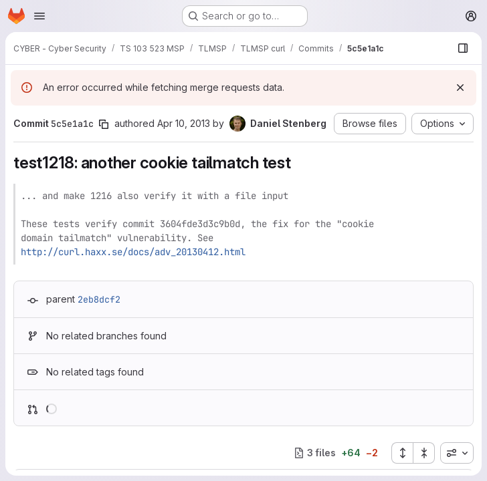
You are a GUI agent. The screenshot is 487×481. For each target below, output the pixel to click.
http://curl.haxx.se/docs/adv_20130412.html (133, 252)
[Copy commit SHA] (104, 124)
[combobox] (457, 453)
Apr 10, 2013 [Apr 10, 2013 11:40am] (183, 123)
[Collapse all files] (424, 453)
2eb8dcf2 (99, 299)
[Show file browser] (463, 48)
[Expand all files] (402, 453)
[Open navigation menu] (39, 16)
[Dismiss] (460, 87)
